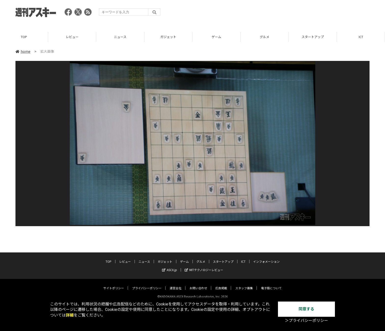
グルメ (264, 36)
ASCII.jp (169, 265)
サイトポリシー (113, 284)
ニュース (120, 36)
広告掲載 (221, 284)
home (22, 51)
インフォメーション (266, 257)
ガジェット (168, 36)
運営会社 (175, 284)
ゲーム (216, 36)
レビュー (72, 36)
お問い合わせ (198, 284)
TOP (24, 36)
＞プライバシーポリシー (306, 320)
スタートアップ (313, 36)
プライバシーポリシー (147, 284)
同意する (306, 309)
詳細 (70, 315)
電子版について (271, 284)
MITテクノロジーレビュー (204, 265)
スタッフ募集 (244, 284)
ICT (361, 36)
